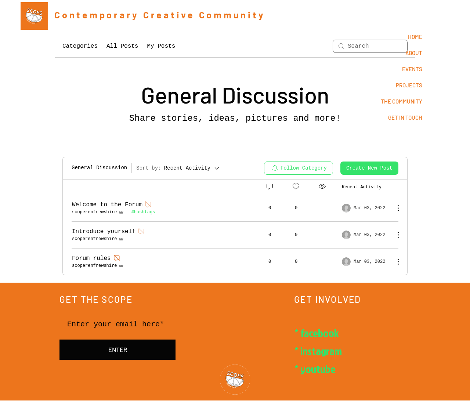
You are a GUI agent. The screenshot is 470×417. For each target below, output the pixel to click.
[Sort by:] (178, 168)
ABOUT (413, 53)
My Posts (161, 46)
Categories (80, 46)
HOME (415, 36)
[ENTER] (117, 350)
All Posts (122, 46)
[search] (370, 46)
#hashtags (143, 212)
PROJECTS (409, 85)
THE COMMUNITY (401, 101)
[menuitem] (298, 168)
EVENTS (412, 69)
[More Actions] (394, 208)
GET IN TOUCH (405, 117)
